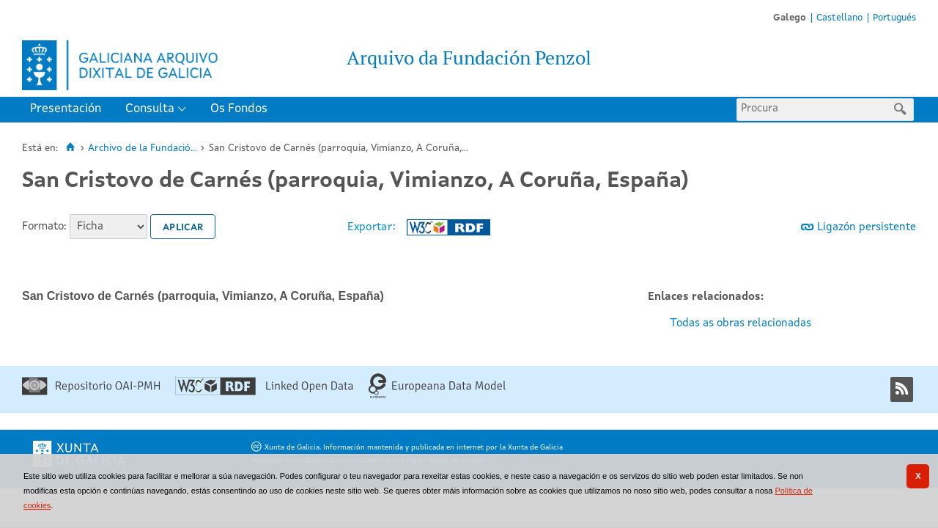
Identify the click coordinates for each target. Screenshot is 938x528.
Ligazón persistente (866, 227)
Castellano (839, 18)
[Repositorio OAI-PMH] (91, 392)
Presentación (65, 109)
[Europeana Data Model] (437, 396)
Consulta (149, 109)
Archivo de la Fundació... (142, 148)
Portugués (894, 18)
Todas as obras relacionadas (740, 323)
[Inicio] (70, 147)
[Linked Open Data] (264, 392)
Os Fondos (238, 109)
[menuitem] (69, 109)
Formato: (44, 226)
